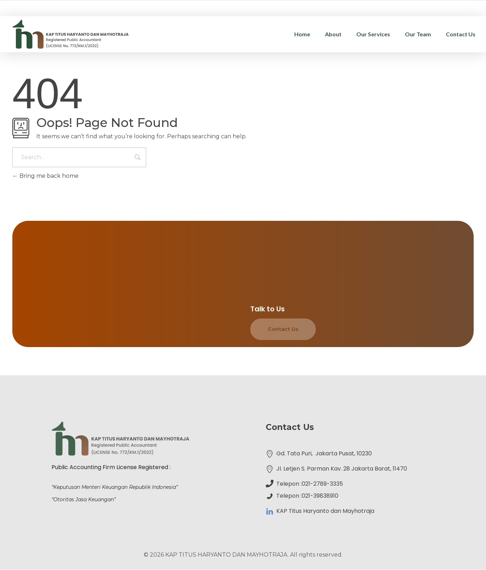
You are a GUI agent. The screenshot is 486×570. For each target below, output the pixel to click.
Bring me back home (45, 175)
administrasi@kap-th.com (393, 7)
